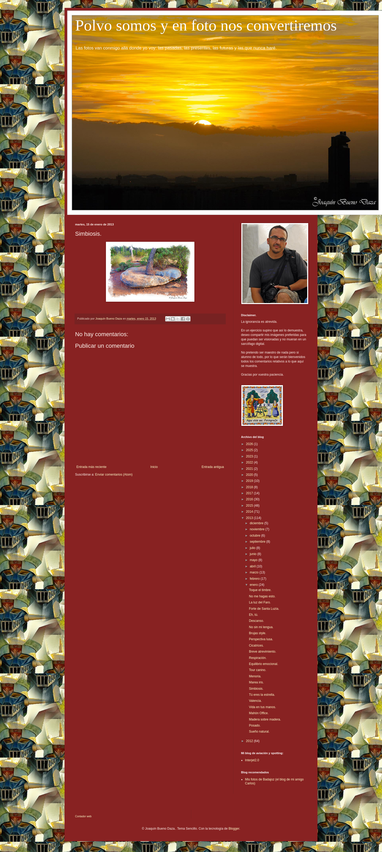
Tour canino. (257, 670)
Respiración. (258, 658)
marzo (254, 572)
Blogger (233, 828)
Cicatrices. (256, 645)
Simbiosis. (256, 688)
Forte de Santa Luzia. (264, 609)
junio (253, 554)
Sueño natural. (259, 731)
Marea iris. (256, 682)
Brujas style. (257, 633)
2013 (250, 518)
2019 (250, 481)
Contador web (83, 816)
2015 (250, 505)
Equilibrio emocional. (263, 664)
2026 (250, 444)
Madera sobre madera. (265, 719)
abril (253, 566)
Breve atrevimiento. (262, 651)
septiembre (258, 541)
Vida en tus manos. (262, 707)
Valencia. (255, 701)
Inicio (154, 467)
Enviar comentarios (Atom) (114, 474)
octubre (255, 535)
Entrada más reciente (91, 467)
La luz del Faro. (260, 602)
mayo (254, 560)
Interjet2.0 (252, 760)
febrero (255, 579)
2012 (250, 741)
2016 (250, 499)
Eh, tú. (253, 615)
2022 (250, 462)
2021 (250, 469)
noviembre (257, 529)
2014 (250, 511)
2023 (250, 456)
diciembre (257, 523)
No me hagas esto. (262, 596)
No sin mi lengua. (261, 627)
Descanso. (256, 621)
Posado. (255, 725)
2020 (250, 475)
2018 (250, 487)
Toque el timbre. (260, 590)
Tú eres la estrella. (262, 695)
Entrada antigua (213, 467)
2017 (250, 493)
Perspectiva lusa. (261, 639)
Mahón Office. (258, 713)
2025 (250, 450)
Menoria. (255, 676)
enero (254, 585)
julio (253, 548)
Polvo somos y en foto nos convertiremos (206, 25)
